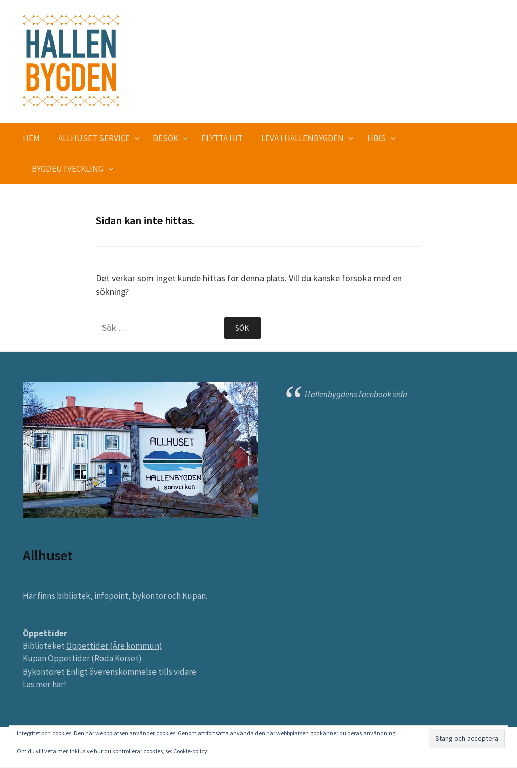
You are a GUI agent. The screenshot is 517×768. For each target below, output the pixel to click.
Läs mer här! (44, 684)
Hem (31, 138)
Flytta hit (222, 138)
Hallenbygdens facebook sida (356, 394)
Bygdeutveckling (68, 168)
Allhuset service (94, 138)
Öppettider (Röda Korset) (95, 658)
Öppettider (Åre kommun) (114, 646)
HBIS (376, 138)
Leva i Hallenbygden (302, 138)
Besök (165, 138)
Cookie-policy (190, 751)
